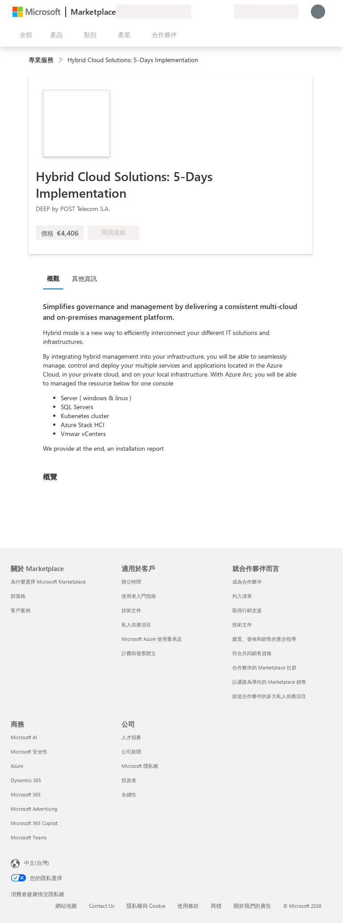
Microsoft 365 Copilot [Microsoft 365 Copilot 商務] (34, 823)
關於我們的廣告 (252, 905)
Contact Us (101, 905)
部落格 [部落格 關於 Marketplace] (18, 596)
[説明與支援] (205, 11)
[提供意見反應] (194, 11)
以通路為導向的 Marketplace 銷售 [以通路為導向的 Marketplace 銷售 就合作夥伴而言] (269, 681)
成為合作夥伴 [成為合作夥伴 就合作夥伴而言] (247, 581)
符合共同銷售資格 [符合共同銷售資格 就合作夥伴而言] (252, 653)
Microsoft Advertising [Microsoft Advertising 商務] (34, 808)
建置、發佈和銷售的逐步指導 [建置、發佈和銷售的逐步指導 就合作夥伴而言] (264, 638)
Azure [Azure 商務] (17, 765)
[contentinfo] (61, 60)
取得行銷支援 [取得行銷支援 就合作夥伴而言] (247, 610)
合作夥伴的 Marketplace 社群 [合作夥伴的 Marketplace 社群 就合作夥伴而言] (264, 667)
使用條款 (188, 905)
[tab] (55, 278)
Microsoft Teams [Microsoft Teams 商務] (29, 837)
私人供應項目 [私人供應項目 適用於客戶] (136, 624)
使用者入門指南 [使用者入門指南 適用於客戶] (138, 596)
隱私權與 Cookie (145, 905)
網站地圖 (66, 905)
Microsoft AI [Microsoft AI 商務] (24, 737)
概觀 (53, 278)
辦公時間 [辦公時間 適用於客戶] (131, 581)
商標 (216, 905)
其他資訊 (84, 278)
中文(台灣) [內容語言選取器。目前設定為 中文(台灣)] (36, 862)
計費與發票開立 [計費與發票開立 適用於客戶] (138, 653)
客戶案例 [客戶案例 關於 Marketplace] (20, 610)
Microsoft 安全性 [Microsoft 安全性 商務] (29, 751)
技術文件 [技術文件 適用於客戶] (131, 610)
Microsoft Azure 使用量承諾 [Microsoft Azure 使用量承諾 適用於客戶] (151, 638)
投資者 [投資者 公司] (128, 780)
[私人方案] (226, 11)
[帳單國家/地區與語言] (266, 11)
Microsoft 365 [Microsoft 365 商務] (26, 794)
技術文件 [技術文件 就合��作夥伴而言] (242, 624)
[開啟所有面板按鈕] (24, 35)
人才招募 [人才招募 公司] (131, 737)
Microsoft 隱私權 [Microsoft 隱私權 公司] (139, 765)
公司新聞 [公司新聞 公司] (131, 751)
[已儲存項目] (216, 11)
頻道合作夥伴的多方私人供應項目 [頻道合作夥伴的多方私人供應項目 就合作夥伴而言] (269, 696)
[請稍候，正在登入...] (317, 11)
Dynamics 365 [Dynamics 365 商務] (26, 780)
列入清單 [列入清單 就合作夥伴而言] (242, 596)
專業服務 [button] (41, 59)
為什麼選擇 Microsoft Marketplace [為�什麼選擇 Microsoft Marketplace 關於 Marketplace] (48, 581)
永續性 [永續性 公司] (128, 794)
